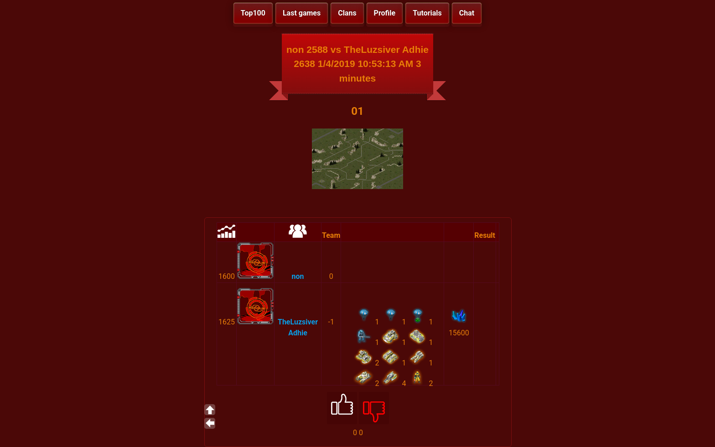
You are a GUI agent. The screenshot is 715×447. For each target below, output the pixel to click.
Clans (347, 13)
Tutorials (427, 13)
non (298, 276)
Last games (302, 13)
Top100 (253, 13)
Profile (385, 13)
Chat (466, 13)
